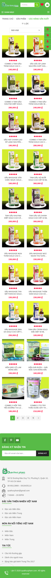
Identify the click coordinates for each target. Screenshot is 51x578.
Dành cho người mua (14, 557)
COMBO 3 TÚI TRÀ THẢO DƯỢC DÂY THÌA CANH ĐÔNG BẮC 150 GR (37, 406)
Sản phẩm (21, 19)
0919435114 (26, 486)
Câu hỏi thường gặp (13, 553)
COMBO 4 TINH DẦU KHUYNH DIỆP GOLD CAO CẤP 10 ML (13, 103)
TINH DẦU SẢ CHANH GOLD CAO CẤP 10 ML (38, 217)
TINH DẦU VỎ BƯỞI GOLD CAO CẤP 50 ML (38, 179)
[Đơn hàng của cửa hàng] (25, 30)
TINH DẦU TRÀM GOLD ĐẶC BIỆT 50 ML (37, 330)
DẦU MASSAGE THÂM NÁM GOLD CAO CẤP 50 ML (38, 293)
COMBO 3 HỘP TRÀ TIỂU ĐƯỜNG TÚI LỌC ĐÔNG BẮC (13, 406)
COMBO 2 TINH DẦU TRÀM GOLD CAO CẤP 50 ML (13, 65)
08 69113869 (13, 486)
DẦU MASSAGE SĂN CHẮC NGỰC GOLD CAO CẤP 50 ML (13, 179)
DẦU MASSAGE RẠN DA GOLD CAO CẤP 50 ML (13, 330)
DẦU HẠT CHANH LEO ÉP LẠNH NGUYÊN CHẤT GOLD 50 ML (13, 141)
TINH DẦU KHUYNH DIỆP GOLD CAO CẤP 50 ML (13, 217)
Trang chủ (7, 19)
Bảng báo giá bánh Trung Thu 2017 (20, 561)
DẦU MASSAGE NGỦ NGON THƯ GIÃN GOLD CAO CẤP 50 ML (38, 255)
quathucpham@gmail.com (18, 491)
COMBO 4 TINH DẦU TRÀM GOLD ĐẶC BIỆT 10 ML (37, 103)
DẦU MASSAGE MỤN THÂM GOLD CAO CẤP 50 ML (13, 255)
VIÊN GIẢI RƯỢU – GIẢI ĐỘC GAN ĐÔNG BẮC (37, 368)
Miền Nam (9, 535)
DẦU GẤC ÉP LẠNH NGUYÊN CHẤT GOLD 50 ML (38, 65)
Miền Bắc (9, 531)
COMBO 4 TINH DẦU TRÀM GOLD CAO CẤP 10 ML (37, 141)
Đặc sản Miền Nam (13, 517)
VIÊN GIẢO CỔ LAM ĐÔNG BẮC (13, 368)
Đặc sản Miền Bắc (12, 509)
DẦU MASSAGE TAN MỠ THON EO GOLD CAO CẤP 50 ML (13, 293)
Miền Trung (9, 539)
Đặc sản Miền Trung (13, 513)
